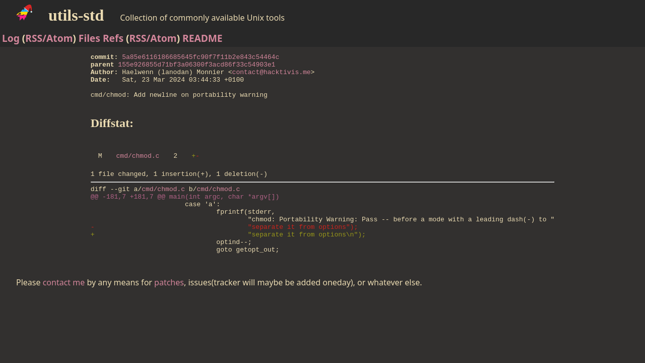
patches (169, 312)
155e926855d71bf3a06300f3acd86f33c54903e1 (196, 67)
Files (89, 38)
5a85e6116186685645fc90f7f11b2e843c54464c (200, 58)
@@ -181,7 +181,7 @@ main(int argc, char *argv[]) (185, 214)
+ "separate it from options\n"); (228, 259)
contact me (64, 312)
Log (11, 38)
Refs (113, 38)
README (202, 38)
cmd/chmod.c (138, 168)
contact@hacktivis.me (271, 76)
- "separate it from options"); (224, 250)
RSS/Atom (49, 38)
